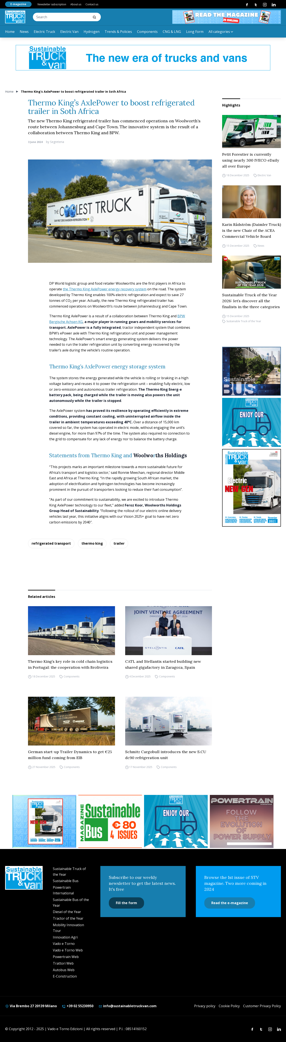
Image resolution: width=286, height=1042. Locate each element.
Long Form (194, 31)
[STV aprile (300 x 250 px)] (44, 821)
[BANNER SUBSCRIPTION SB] (110, 821)
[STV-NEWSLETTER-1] (251, 422)
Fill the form (126, 903)
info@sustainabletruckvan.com (127, 1006)
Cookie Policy (229, 1006)
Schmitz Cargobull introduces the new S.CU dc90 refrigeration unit (165, 754)
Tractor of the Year (68, 918)
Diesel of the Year (67, 911)
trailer (119, 543)
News (24, 31)
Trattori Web (63, 963)
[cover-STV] (251, 488)
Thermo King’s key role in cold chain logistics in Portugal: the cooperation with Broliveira (70, 664)
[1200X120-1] (143, 57)
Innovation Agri (65, 937)
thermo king (92, 543)
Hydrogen (92, 31)
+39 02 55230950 (77, 1006)
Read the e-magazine (229, 903)
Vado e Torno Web (68, 950)
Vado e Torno (64, 943)
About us (75, 4)
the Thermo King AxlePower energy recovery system (104, 289)
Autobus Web (63, 970)
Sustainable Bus (66, 880)
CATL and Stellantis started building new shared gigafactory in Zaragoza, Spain (163, 664)
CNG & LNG (172, 31)
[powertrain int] (241, 821)
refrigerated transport (51, 543)
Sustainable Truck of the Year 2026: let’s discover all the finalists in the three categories (251, 300)
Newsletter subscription (52, 4)
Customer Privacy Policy (262, 1006)
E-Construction (65, 976)
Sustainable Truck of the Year (243, 321)
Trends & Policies (118, 31)
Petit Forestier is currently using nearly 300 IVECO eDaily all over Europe (250, 160)
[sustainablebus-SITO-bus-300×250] (251, 371)
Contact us (92, 4)
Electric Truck (44, 31)
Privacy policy (204, 1006)
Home (10, 31)
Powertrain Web (66, 956)
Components (147, 31)
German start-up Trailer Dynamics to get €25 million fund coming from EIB (70, 754)
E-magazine (18, 4)
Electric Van (69, 31)
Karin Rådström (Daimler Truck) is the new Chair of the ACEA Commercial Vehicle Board (251, 230)
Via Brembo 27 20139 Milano (31, 1006)
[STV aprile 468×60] (226, 17)
